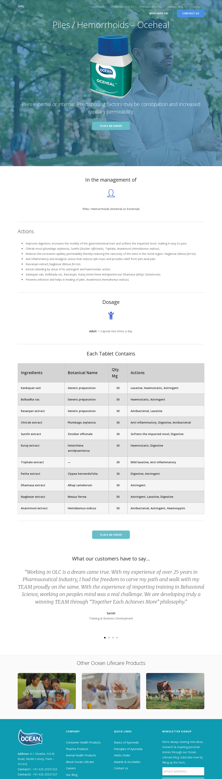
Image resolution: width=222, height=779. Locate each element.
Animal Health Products (81, 755)
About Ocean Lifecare (80, 762)
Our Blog (71, 775)
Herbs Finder (122, 755)
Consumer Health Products (83, 742)
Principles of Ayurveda (128, 749)
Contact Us (121, 768)
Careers (71, 768)
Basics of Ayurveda (126, 742)
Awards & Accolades (127, 762)
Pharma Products (77, 749)
